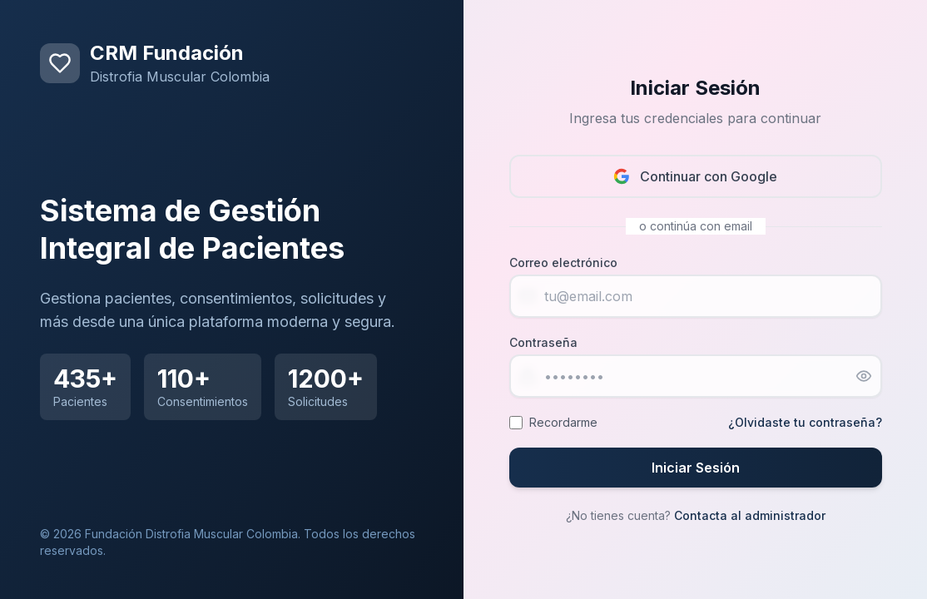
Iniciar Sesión (696, 467)
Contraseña (543, 342)
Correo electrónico (563, 262)
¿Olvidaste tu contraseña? (805, 422)
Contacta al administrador (749, 515)
